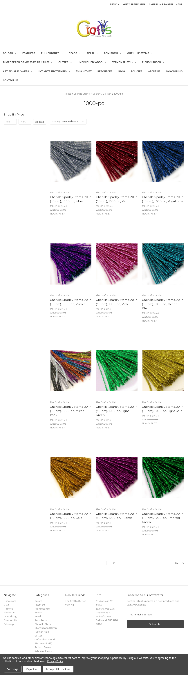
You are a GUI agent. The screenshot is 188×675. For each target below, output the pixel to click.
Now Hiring (174, 71)
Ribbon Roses (153, 62)
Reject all (32, 669)
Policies (136, 71)
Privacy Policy (55, 661)
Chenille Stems (140, 53)
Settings (12, 669)
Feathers (28, 53)
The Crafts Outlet (75, 601)
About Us (154, 71)
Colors (9, 53)
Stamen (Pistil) (124, 62)
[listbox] (74, 121)
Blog (121, 71)
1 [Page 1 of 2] (108, 563)
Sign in (153, 4)
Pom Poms (112, 53)
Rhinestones (52, 53)
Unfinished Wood (92, 62)
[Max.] (25, 122)
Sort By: (56, 121)
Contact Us (10, 80)
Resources (104, 71)
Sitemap (9, 624)
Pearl (92, 53)
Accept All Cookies (58, 669)
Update (39, 121)
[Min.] (10, 122)
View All (69, 604)
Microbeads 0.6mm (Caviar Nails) (28, 62)
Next (179, 563)
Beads (75, 53)
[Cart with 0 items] (179, 4)
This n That (83, 71)
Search (114, 4)
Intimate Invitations (54, 71)
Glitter (65, 62)
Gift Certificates (134, 4)
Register (167, 4)
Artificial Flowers (17, 71)
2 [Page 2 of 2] (114, 563)
